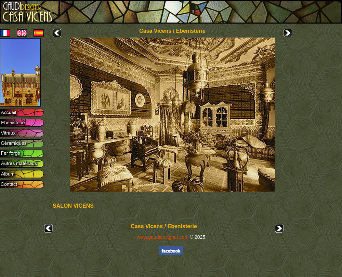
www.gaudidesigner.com (162, 237)
